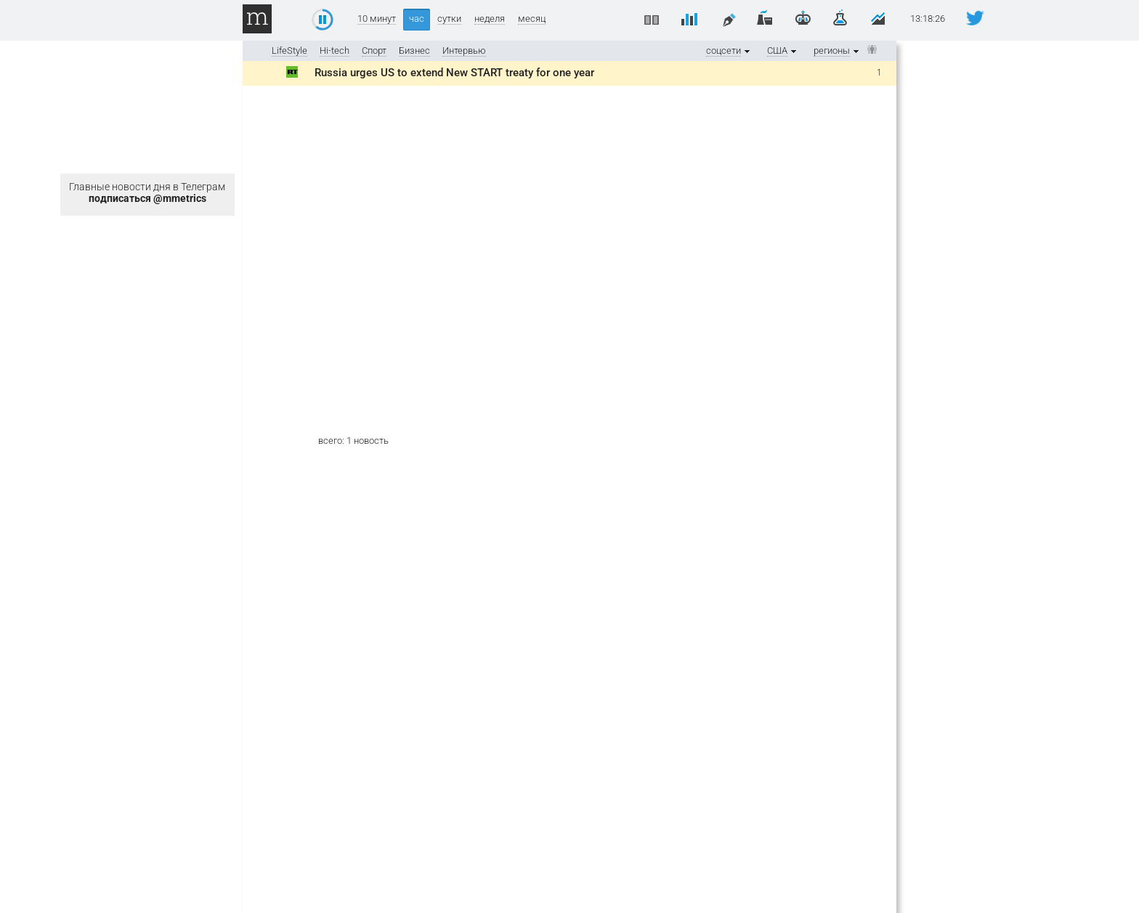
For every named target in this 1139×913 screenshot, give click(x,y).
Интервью (464, 50)
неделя (489, 19)
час (416, 18)
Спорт (374, 50)
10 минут (376, 19)
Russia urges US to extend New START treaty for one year (454, 72)
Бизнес (414, 50)
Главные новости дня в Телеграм (147, 192)
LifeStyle (289, 50)
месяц (532, 19)
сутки (449, 19)
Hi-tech (334, 50)
